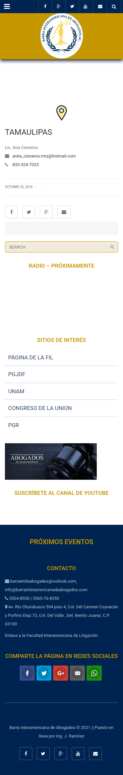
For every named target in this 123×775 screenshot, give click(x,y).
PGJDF (16, 374)
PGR (13, 425)
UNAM (16, 391)
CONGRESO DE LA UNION (40, 408)
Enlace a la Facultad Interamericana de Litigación (51, 635)
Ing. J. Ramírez (70, 736)
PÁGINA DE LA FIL (30, 357)
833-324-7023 (23, 164)
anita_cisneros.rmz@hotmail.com (42, 156)
